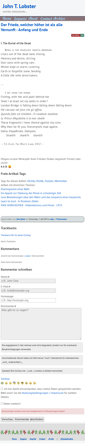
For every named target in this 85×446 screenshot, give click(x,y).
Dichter (31, 181)
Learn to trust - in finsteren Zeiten (20, 201)
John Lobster (20, 219)
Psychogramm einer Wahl (15, 189)
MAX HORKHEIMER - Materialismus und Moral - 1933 (31, 205)
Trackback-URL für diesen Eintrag (16, 235)
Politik (40, 181)
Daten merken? (12, 403)
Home (14, 439)
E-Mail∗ (6, 286)
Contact (42, 439)
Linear (27, 255)
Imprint (33, 439)
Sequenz (23, 439)
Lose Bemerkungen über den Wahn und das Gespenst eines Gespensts (41, 197)
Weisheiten (61, 181)
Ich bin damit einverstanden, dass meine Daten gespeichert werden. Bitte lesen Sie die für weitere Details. (41, 393)
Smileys (5, 378)
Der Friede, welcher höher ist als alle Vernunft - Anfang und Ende (32, 27)
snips (52, 219)
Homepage (7, 296)
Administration (66, 439)
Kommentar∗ (8, 306)
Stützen (49, 181)
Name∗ (5, 276)
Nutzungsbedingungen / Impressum (43, 392)
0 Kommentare (61, 219)
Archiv (51, 439)
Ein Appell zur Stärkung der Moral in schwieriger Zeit (31, 193)
